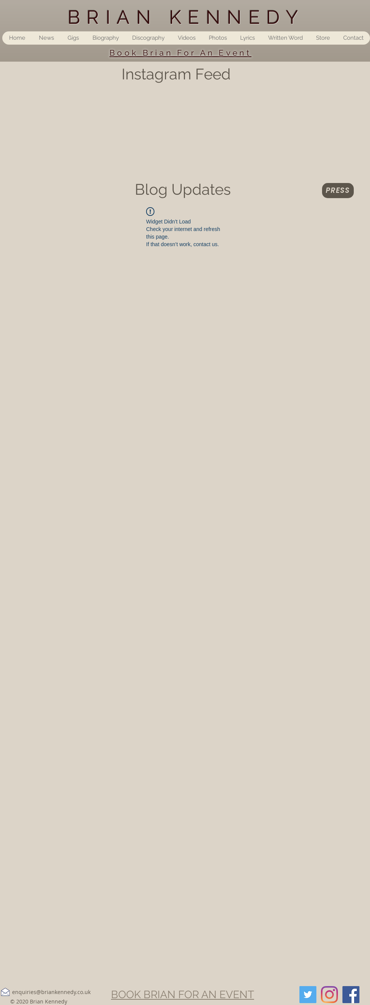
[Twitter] (307, 994)
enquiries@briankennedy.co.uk (51, 992)
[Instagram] (329, 994)
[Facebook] (350, 994)
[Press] (338, 190)
